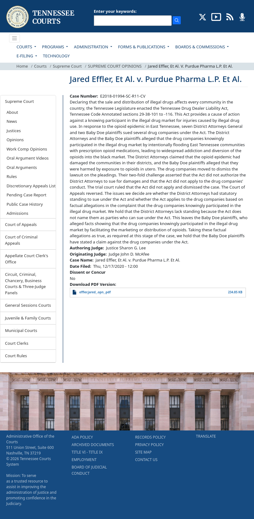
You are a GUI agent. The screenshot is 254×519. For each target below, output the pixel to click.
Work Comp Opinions (27, 149)
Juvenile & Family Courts (28, 318)
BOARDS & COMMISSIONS (200, 47)
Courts (40, 66)
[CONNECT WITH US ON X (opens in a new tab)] (203, 16)
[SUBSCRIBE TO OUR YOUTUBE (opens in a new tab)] (216, 16)
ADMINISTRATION (91, 47)
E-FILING (25, 56)
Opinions (15, 139)
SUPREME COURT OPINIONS (114, 66)
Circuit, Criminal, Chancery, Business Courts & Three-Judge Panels (25, 284)
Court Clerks (16, 343)
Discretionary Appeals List (31, 186)
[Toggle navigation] (14, 38)
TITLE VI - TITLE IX (87, 452)
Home (22, 66)
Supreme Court (67, 66)
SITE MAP (143, 452)
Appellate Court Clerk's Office (26, 259)
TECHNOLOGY (56, 56)
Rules (12, 176)
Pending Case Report (26, 195)
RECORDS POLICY (150, 437)
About (12, 112)
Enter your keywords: (115, 11)
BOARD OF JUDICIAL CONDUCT (89, 470)
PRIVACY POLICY (149, 444)
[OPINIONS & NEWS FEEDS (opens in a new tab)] (230, 16)
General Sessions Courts (28, 305)
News (12, 121)
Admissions (17, 213)
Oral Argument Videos (28, 158)
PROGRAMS (53, 47)
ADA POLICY (82, 437)
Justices (14, 130)
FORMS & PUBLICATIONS (142, 47)
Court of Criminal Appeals (21, 240)
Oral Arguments (22, 167)
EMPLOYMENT (84, 459)
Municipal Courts (21, 330)
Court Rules (16, 355)
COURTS (25, 47)
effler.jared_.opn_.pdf (95, 292)
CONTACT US (146, 459)
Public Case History (25, 204)
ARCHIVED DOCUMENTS (93, 444)
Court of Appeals (21, 224)
